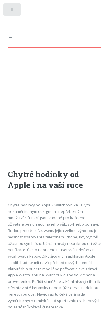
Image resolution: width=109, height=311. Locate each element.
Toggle (12, 11)
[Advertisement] (54, 114)
